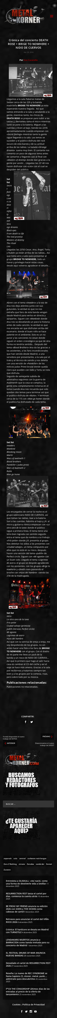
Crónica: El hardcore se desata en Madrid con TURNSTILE (27, 931)
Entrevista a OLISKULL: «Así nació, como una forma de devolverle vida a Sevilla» (27, 882)
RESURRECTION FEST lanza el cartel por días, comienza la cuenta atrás (26, 895)
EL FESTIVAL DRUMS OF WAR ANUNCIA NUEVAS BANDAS (25, 954)
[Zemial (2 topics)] (49, 863)
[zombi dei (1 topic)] (40, 863)
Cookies (16, 1004)
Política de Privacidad (33, 1004)
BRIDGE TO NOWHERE (24, 259)
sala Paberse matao (31, 99)
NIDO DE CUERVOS (34, 514)
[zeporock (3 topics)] (7, 858)
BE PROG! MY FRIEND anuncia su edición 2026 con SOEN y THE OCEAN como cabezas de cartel (27, 909)
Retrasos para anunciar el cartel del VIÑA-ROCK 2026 (27, 920)
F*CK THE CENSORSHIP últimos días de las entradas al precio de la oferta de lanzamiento (28, 991)
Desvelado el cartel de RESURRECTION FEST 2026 (28, 964)
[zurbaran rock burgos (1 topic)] (37, 858)
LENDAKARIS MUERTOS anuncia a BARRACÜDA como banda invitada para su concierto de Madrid (27, 942)
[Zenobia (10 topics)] (30, 863)
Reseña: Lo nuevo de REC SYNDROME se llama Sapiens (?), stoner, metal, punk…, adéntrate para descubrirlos (26, 976)
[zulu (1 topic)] (15, 858)
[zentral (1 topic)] (22, 858)
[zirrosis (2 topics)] (22, 863)
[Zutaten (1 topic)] (7, 869)
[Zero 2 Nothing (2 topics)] (10, 863)
